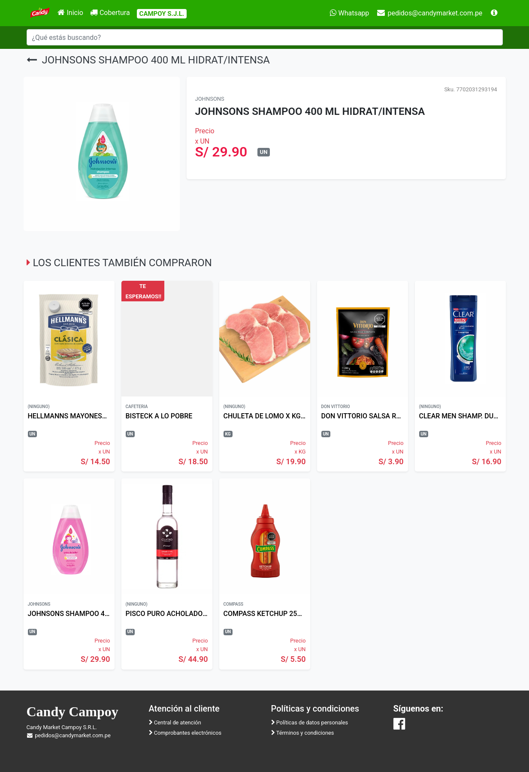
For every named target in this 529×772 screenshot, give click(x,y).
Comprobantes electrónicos (185, 733)
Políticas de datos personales (309, 722)
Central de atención (175, 722)
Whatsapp (349, 13)
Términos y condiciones (302, 733)
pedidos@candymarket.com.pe (429, 13)
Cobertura (110, 13)
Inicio (70, 13)
